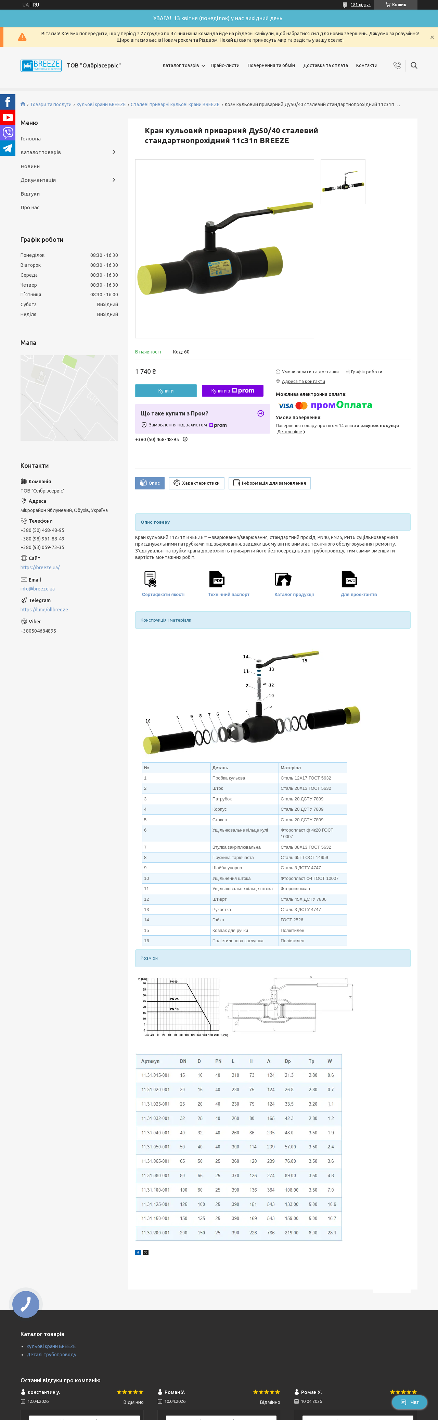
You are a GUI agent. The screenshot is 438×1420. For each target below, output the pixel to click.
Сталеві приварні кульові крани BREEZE (175, 104)
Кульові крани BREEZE (101, 104)
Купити (166, 391)
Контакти (366, 65)
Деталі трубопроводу (51, 1354)
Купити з (232, 391)
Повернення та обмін (271, 65)
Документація (38, 180)
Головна (31, 138)
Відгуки (30, 194)
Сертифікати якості (163, 594)
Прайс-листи (225, 65)
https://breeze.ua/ (40, 567)
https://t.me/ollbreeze (44, 609)
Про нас (30, 207)
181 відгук (361, 4)
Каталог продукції (294, 594)
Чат (409, 1402)
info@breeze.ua (38, 588)
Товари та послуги (51, 104)
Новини (30, 166)
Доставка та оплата (325, 65)
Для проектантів (359, 594)
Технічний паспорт (228, 594)
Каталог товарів (181, 65)
